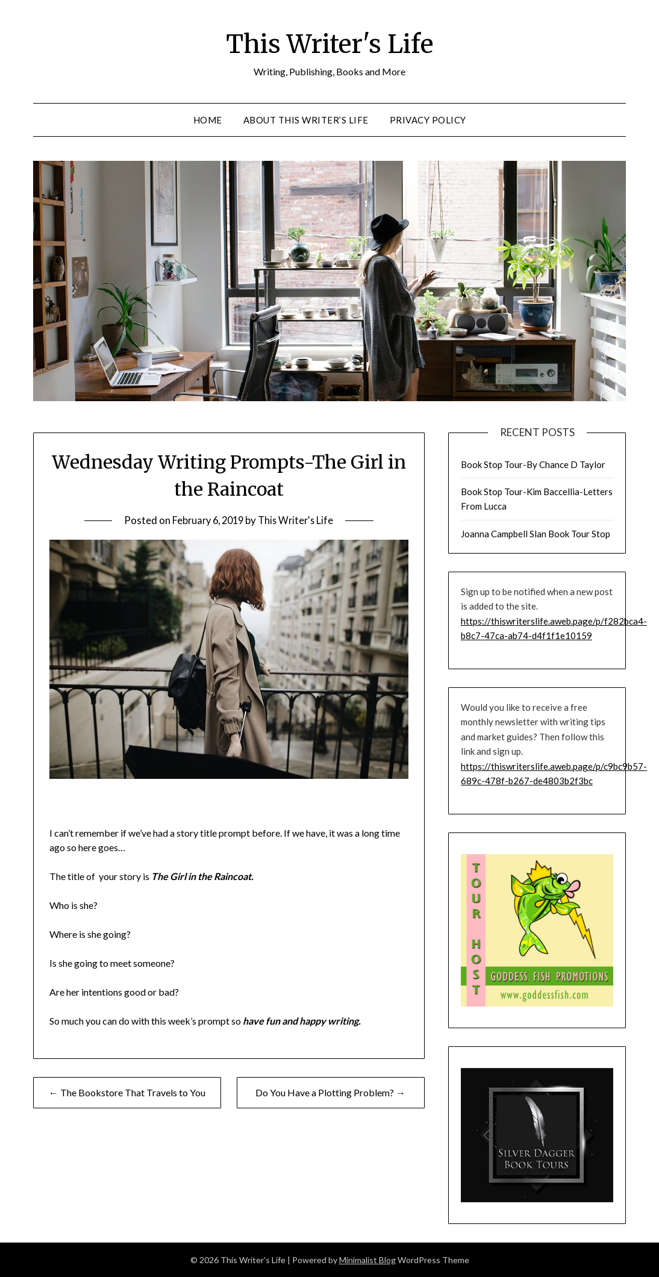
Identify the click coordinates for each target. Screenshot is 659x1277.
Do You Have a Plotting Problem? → (330, 1092)
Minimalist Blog (367, 1260)
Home (207, 119)
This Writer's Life (329, 43)
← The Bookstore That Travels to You (127, 1092)
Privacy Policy (428, 119)
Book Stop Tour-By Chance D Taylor (533, 464)
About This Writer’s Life (306, 119)
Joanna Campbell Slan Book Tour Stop (535, 533)
